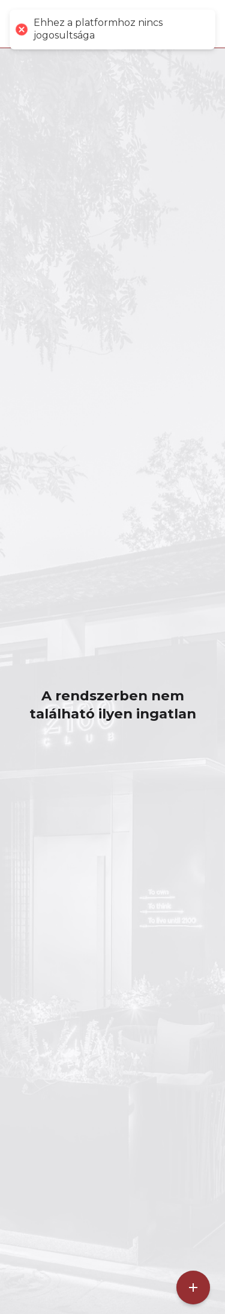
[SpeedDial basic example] (193, 1287)
